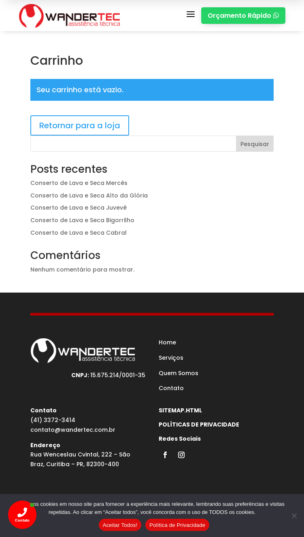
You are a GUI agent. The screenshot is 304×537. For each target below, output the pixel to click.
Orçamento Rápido (243, 15)
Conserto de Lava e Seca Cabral (78, 233)
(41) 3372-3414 (52, 420)
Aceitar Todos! (120, 525)
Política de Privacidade (177, 525)
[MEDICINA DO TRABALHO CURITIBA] (69, 15)
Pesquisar (254, 144)
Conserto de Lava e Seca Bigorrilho (82, 220)
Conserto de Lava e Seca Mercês (79, 183)
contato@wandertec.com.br (72, 430)
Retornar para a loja (79, 125)
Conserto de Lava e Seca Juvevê (78, 208)
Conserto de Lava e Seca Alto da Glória (89, 195)
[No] (294, 516)
